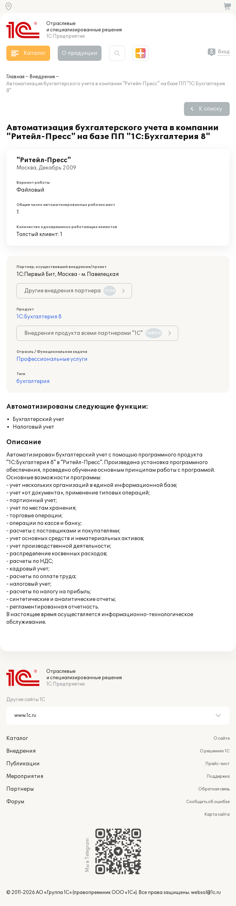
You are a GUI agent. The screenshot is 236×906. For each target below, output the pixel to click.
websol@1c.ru (206, 892)
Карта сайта (217, 814)
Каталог (17, 738)
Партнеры (20, 789)
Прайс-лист (217, 763)
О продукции (79, 53)
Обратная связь (214, 789)
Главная (15, 77)
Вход (224, 51)
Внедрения (42, 77)
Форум (15, 802)
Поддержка (218, 776)
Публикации (23, 764)
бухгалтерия (33, 381)
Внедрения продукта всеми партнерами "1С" (93, 333)
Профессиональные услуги (52, 359)
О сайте (221, 738)
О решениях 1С (215, 751)
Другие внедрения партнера (70, 291)
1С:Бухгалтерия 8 (39, 317)
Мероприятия (24, 776)
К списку (210, 109)
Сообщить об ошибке (208, 801)
